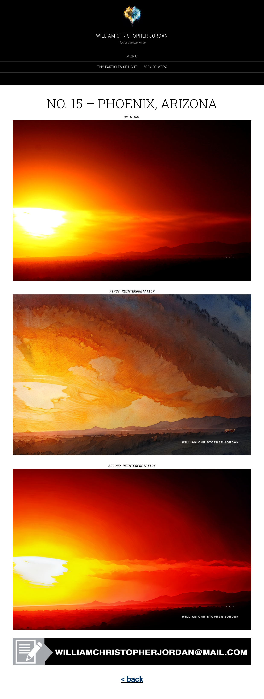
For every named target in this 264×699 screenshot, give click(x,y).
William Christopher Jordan (132, 36)
